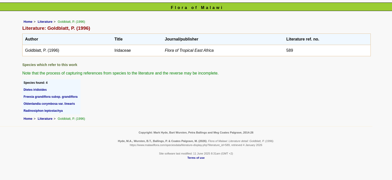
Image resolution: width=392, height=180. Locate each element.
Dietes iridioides (35, 90)
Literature (45, 22)
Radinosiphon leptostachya (43, 110)
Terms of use (196, 157)
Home (28, 22)
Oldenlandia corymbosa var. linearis (49, 104)
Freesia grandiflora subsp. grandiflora (51, 96)
